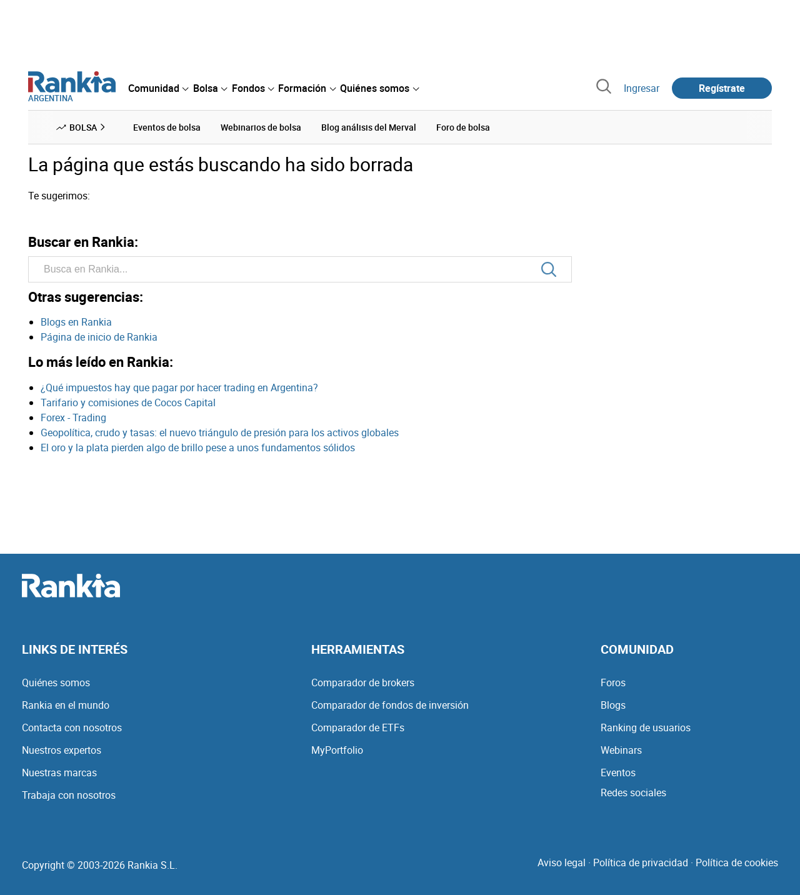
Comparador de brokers (362, 682)
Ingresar (641, 88)
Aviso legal (562, 862)
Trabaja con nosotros (69, 795)
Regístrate (722, 88)
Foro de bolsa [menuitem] (463, 127)
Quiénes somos (56, 682)
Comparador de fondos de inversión (390, 705)
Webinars (621, 750)
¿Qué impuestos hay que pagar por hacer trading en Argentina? (179, 387)
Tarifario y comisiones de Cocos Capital (128, 402)
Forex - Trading (73, 417)
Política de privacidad (640, 862)
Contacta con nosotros (72, 727)
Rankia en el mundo (65, 705)
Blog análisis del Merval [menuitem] (368, 127)
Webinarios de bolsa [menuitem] (261, 127)
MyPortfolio (337, 750)
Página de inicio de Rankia (99, 337)
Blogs (613, 705)
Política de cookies (737, 862)
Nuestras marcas (59, 772)
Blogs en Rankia (76, 322)
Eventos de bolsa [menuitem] (167, 127)
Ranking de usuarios (646, 727)
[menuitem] (158, 88)
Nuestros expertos (61, 750)
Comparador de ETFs (357, 727)
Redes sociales (633, 792)
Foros (613, 682)
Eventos (618, 772)
